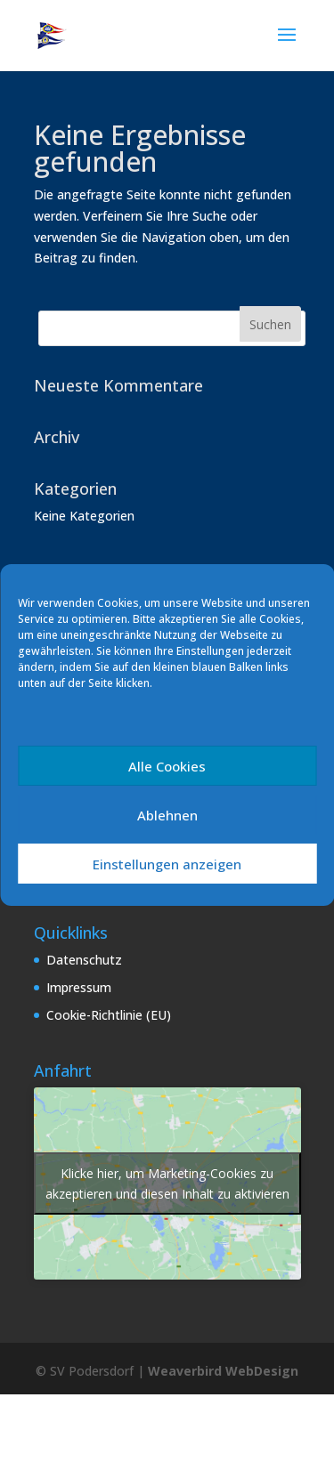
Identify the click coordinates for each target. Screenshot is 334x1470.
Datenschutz (84, 959)
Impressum (78, 987)
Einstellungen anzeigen (167, 864)
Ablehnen (167, 815)
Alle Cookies (167, 766)
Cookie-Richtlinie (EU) (108, 1014)
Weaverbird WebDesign (223, 1370)
